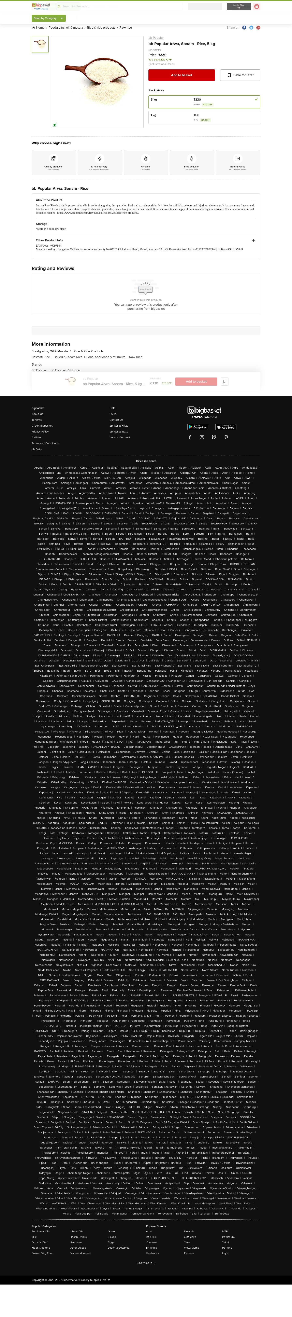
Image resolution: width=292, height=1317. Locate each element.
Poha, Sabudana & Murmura (107, 357)
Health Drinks (78, 1237)
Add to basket (181, 75)
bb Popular (156, 38)
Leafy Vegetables (118, 1247)
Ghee (111, 1231)
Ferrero (189, 1253)
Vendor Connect (120, 437)
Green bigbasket (42, 425)
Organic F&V (39, 1242)
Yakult (226, 1242)
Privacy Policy (40, 431)
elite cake (190, 1237)
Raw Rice (135, 357)
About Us (37, 414)
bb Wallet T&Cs (119, 431)
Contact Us (116, 420)
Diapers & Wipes (80, 1253)
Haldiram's (152, 1253)
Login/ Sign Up (238, 6)
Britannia (151, 1247)
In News (37, 420)
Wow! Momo (191, 1247)
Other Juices (78, 1247)
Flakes (112, 1237)
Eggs (111, 1242)
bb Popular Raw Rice (65, 370)
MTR (225, 1231)
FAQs (113, 414)
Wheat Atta (76, 1231)
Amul (149, 1231)
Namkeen (76, 1242)
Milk (34, 1237)
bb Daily (37, 449)
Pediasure (228, 1237)
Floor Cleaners (41, 1247)
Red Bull (151, 1237)
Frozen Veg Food (43, 1253)
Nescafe (189, 1231)
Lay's (225, 1253)
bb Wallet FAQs (119, 425)
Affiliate (36, 437)
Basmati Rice (42, 357)
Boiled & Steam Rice (69, 357)
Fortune (227, 1247)
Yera (187, 1242)
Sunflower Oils (41, 1231)
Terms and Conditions (45, 443)
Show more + (146, 1263)
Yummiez (151, 1242)
